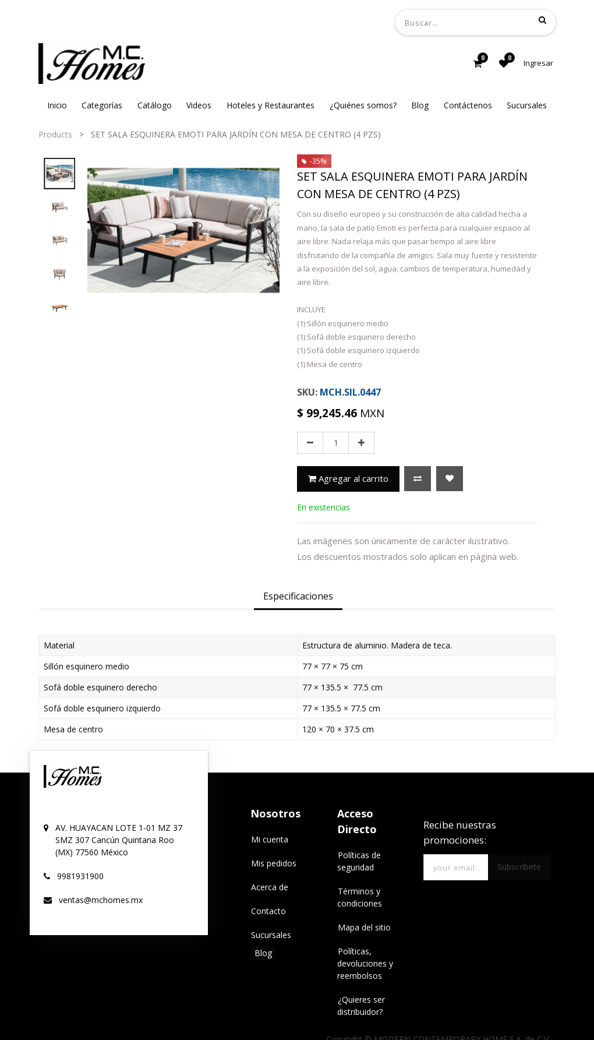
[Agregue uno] (361, 443)
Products (55, 134)
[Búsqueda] (542, 19)
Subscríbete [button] (519, 866)
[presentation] (96, 230)
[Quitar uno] (310, 443)
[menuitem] (57, 105)
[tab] (298, 596)
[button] (417, 478)
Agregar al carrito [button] (348, 478)
